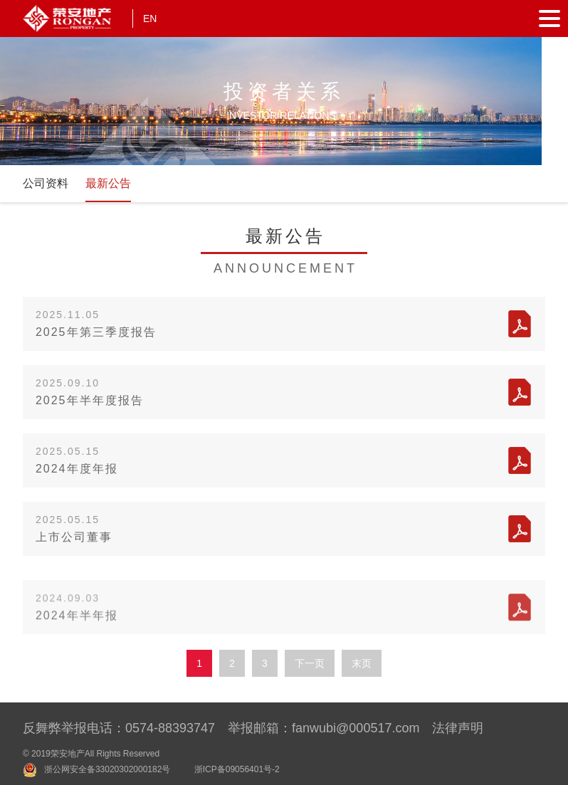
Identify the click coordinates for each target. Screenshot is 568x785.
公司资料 (45, 183)
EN (150, 18)
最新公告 (108, 183)
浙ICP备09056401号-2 (237, 769)
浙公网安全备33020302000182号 (107, 769)
